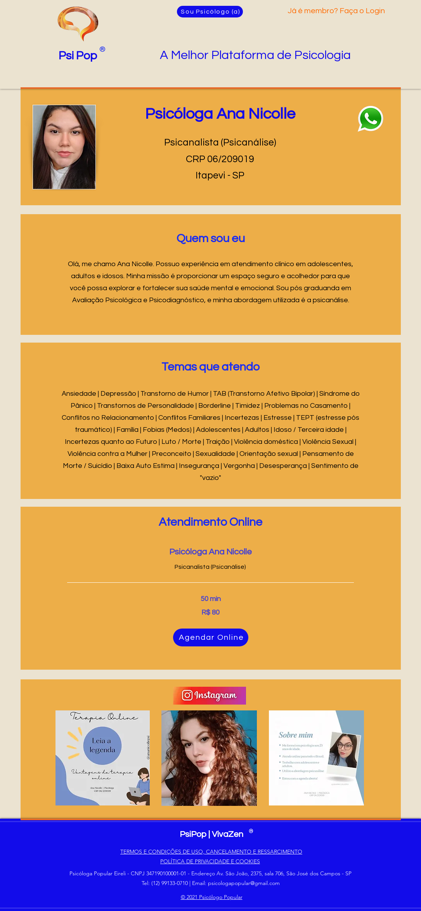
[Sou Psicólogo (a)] (210, 11)
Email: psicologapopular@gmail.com (236, 883)
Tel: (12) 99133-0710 (165, 883)
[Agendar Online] (210, 637)
